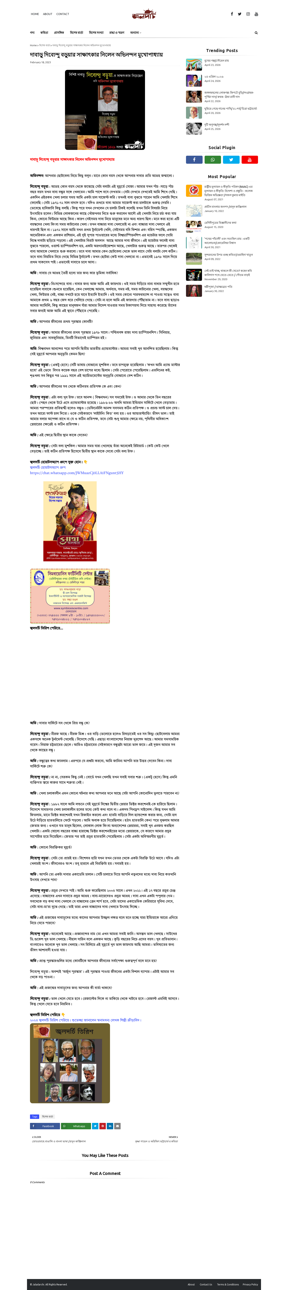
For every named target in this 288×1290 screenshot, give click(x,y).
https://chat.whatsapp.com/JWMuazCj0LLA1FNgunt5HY (77, 473)
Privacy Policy (250, 1284)
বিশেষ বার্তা (44, 45)
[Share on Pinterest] (102, 1126)
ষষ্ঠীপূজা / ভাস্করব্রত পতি (218, 286)
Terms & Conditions (228, 1284)
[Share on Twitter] (95, 1126)
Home (35, 14)
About (47, 14)
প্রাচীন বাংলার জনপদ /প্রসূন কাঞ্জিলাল (225, 206)
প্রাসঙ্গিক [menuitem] (59, 32)
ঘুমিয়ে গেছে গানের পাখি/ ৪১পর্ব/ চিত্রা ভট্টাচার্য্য (230, 108)
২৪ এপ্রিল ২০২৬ (213, 76)
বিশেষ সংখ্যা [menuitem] (96, 32)
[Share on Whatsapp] (76, 1126)
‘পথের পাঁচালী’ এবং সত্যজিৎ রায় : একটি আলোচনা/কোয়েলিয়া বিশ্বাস (227, 241)
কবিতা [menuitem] (44, 32)
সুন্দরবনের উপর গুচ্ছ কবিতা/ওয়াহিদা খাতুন (228, 254)
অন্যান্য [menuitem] (134, 32)
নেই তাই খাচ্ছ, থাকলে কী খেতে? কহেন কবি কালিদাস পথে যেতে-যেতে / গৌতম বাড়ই (228, 273)
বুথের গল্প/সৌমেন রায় (216, 60)
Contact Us (206, 1284)
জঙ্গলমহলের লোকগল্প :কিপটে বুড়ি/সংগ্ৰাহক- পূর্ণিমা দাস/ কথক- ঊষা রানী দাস (229, 94)
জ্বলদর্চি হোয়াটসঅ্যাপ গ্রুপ (48, 467)
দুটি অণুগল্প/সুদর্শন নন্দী (216, 124)
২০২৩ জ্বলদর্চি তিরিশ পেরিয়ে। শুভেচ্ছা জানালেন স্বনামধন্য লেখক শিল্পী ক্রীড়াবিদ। (85, 1020)
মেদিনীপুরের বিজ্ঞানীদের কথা (220, 222)
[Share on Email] (117, 1126)
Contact (62, 14)
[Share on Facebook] (45, 1126)
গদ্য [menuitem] (32, 32)
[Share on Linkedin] (110, 1126)
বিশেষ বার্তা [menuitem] (76, 32)
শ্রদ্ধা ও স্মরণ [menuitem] (116, 32)
